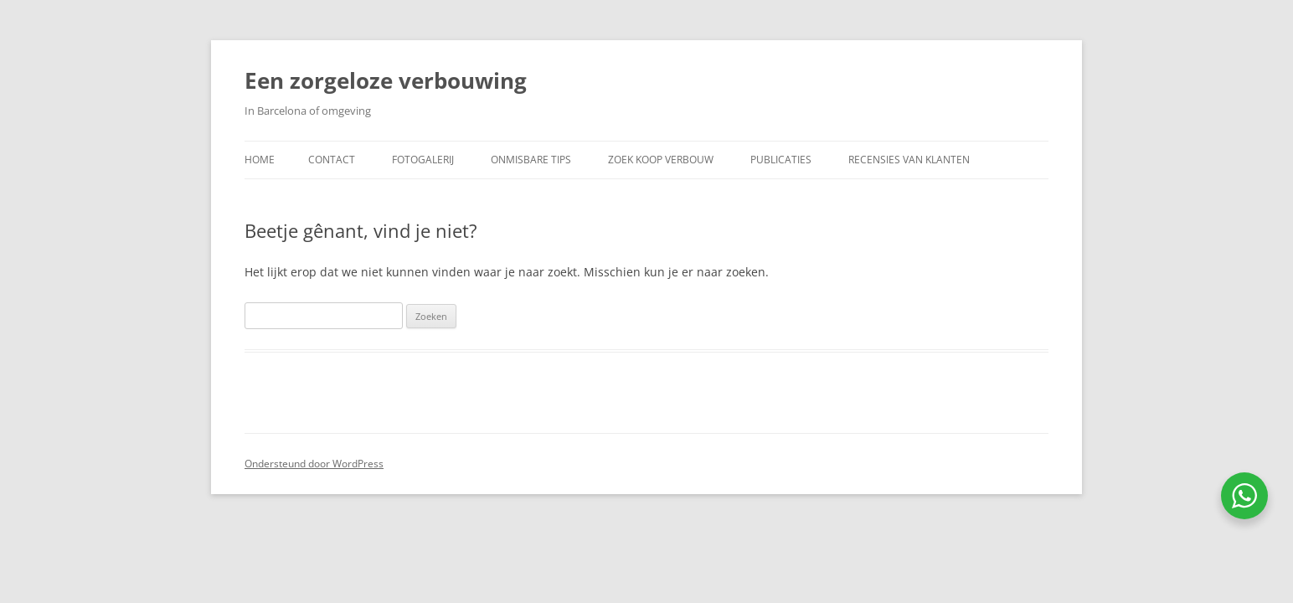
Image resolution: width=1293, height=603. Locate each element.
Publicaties (780, 159)
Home (260, 159)
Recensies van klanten (909, 159)
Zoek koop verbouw (660, 159)
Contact (331, 159)
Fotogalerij (423, 159)
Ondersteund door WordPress (314, 463)
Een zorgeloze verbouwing (386, 80)
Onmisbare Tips (531, 159)
